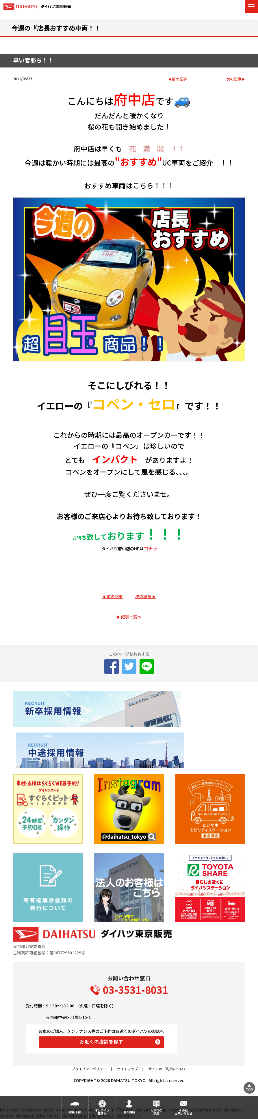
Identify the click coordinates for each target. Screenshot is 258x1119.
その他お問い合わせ (183, 1112)
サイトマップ (127, 1068)
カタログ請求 (156, 1112)
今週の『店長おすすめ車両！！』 (59, 28)
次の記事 (233, 79)
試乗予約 (75, 1112)
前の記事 (179, 79)
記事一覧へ (131, 616)
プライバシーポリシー (89, 1068)
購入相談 (129, 1112)
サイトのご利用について (168, 1068)
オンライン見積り (102, 1112)
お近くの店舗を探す (101, 1041)
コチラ (150, 548)
